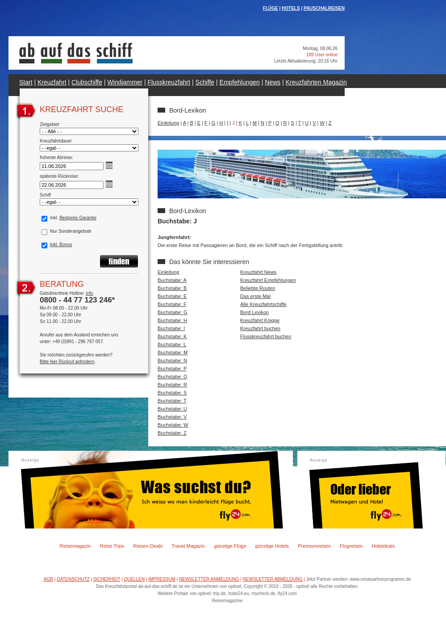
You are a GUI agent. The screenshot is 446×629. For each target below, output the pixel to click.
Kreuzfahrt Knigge (259, 320)
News (272, 82)
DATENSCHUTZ (73, 579)
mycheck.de (263, 593)
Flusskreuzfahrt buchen (265, 336)
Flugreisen (351, 546)
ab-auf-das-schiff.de (157, 586)
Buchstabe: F (172, 304)
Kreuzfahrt (52, 82)
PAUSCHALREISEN (324, 8)
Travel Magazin (188, 546)
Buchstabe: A (172, 280)
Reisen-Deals (148, 546)
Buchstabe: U (172, 408)
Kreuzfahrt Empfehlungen (268, 280)
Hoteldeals (383, 546)
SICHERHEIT (106, 579)
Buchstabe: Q (173, 376)
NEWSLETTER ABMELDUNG (273, 579)
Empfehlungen (240, 82)
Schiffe (205, 82)
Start (26, 82)
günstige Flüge (230, 546)
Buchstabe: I (171, 328)
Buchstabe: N (172, 360)
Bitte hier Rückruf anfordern (67, 361)
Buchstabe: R (172, 384)
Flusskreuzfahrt (168, 82)
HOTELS (291, 8)
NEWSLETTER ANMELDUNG (209, 579)
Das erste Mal (255, 296)
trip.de (219, 593)
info (89, 293)
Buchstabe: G (173, 312)
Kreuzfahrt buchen (260, 328)
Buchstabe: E (172, 296)
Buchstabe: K (172, 336)
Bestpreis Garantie (77, 217)
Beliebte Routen (257, 288)
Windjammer (124, 82)
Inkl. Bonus (61, 244)
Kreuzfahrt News (258, 272)
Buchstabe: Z (172, 433)
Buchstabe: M (173, 352)
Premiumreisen (314, 546)
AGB (48, 579)
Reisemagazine (227, 600)
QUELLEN (134, 579)
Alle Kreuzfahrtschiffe (263, 304)
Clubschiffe (86, 82)
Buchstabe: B (172, 288)
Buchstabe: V (172, 416)
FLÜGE (270, 8)
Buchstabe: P (172, 368)
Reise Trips (112, 546)
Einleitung (168, 123)
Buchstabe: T (172, 400)
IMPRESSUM (161, 579)
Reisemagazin (75, 546)
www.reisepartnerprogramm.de (380, 579)
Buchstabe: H (172, 320)
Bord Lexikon (254, 312)
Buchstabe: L (172, 344)
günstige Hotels (272, 546)
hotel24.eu (238, 593)
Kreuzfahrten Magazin (316, 82)
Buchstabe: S (172, 392)
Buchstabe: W (173, 425)
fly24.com (287, 593)
